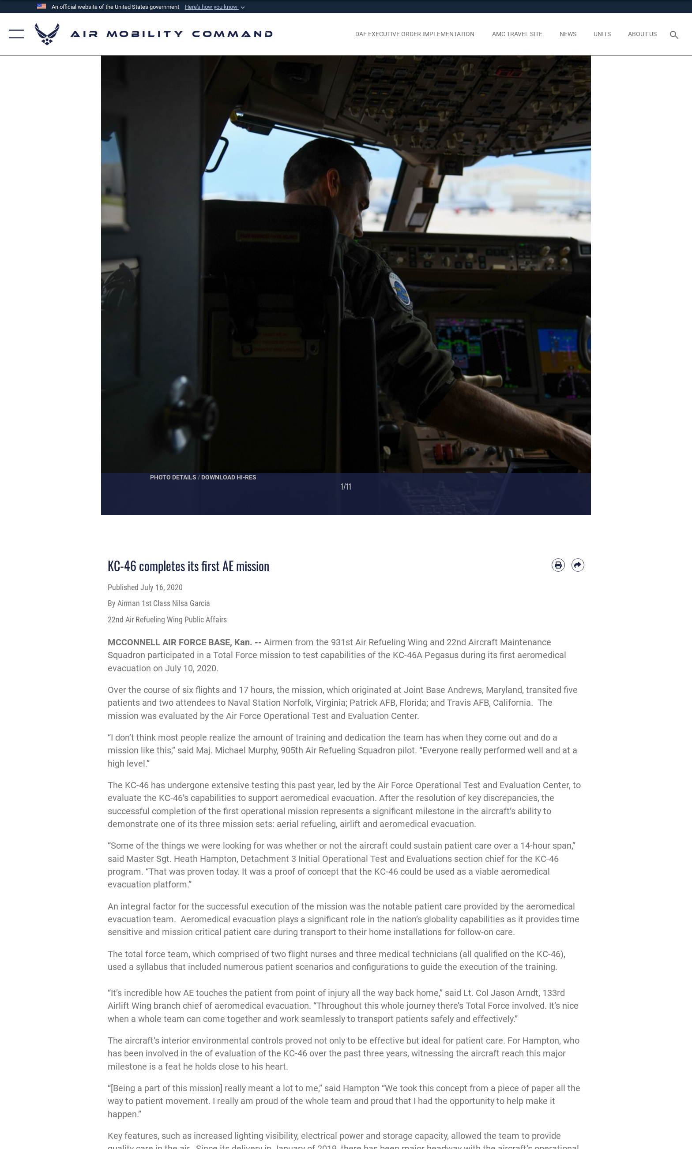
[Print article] (558, 564)
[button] (216, 7)
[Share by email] (578, 564)
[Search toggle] (675, 34)
